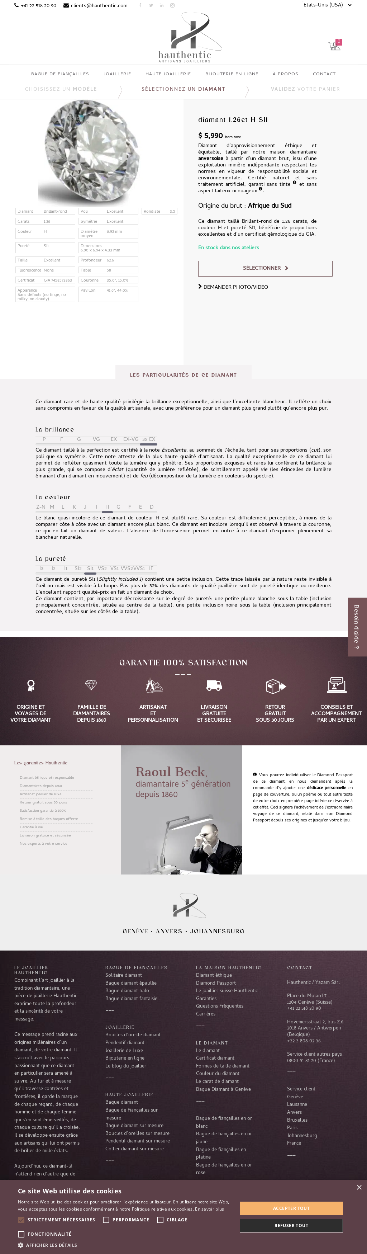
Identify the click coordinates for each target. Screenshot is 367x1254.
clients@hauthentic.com (99, 6)
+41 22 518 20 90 (38, 6)
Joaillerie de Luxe (124, 1051)
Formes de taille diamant (222, 1066)
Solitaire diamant (123, 976)
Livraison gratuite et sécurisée (45, 836)
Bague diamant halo (127, 991)
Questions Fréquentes (219, 1006)
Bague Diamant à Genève (223, 1090)
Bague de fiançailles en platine (221, 1154)
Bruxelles (297, 1121)
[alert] (183, 1217)
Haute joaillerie (129, 1094)
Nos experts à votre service (43, 844)
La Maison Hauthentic (229, 967)
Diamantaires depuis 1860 (41, 786)
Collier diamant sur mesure (134, 1149)
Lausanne (297, 1105)
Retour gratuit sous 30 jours (43, 803)
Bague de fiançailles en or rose (224, 1169)
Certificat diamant (215, 1058)
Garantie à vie (31, 827)
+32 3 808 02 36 (304, 1041)
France (294, 1143)
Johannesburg (217, 931)
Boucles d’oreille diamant (133, 1035)
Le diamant (208, 1051)
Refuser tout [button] (291, 1225)
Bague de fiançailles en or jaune (224, 1138)
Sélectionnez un (183, 90)
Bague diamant (121, 1103)
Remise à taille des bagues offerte (49, 819)
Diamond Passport (216, 983)
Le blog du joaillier (125, 1066)
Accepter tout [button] (291, 1208)
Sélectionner (262, 268)
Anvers (169, 931)
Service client (301, 1089)
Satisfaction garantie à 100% (43, 811)
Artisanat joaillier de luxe (41, 794)
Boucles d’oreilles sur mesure (137, 1134)
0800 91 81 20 (301, 1061)
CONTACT (300, 967)
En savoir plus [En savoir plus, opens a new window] (209, 1209)
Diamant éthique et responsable (47, 778)
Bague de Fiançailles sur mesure (131, 1114)
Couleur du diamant (217, 1074)
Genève (135, 931)
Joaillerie (119, 1027)
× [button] (359, 1188)
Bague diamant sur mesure (134, 1126)
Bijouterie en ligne (124, 1058)
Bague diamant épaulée (131, 983)
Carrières (205, 1014)
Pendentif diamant (124, 1043)
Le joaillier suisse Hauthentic (227, 991)
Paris (292, 1128)
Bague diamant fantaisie (131, 999)
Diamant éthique (214, 976)
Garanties (206, 999)
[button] (124, 1245)
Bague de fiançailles (136, 967)
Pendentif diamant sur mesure (137, 1141)
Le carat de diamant (217, 1082)
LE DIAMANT (212, 1043)
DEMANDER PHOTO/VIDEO (233, 287)
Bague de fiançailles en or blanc (224, 1123)
